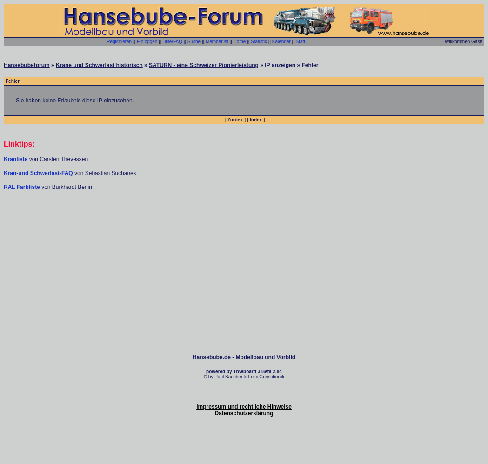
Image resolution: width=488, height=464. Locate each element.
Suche (194, 41)
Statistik (259, 41)
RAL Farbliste (22, 187)
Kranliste (15, 159)
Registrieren (119, 41)
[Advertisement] (244, 219)
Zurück (235, 119)
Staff (300, 41)
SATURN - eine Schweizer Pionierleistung (204, 65)
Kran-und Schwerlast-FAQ (39, 173)
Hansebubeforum (27, 65)
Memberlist (217, 41)
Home (240, 41)
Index (256, 119)
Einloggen (147, 41)
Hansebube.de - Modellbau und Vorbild (244, 357)
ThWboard (244, 371)
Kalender (281, 41)
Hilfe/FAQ (172, 41)
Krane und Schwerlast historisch (99, 65)
